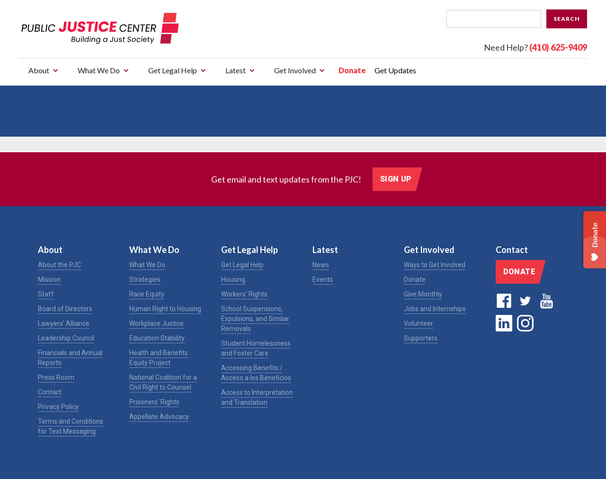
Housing (233, 279)
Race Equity (146, 294)
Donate (352, 70)
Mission (49, 279)
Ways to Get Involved (434, 265)
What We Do (147, 265)
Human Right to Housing (165, 309)
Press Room (56, 377)
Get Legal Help (242, 265)
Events (322, 279)
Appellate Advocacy (159, 416)
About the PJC (59, 265)
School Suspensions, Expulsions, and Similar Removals (255, 318)
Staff (46, 294)
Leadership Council (66, 338)
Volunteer (418, 323)
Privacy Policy (58, 406)
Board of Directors (65, 309)
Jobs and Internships (435, 309)
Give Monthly (423, 294)
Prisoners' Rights (154, 402)
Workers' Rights (244, 294)
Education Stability (157, 338)
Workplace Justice (156, 323)
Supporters (420, 338)
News (320, 265)
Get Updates (395, 70)
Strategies (144, 279)
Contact (50, 392)
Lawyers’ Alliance (63, 323)
